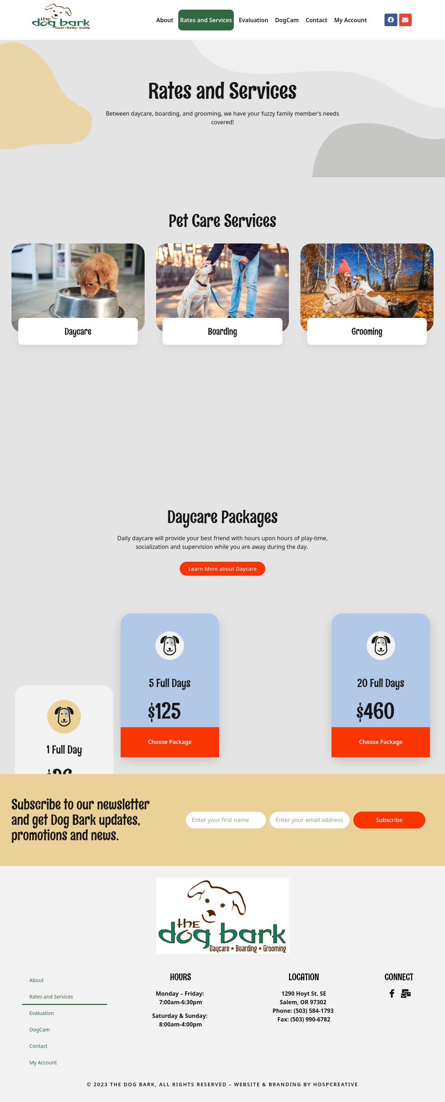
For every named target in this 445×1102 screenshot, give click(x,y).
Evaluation (253, 20)
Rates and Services (206, 20)
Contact (317, 20)
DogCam (287, 20)
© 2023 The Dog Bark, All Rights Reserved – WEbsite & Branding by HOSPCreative (222, 1084)
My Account (350, 20)
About (164, 20)
